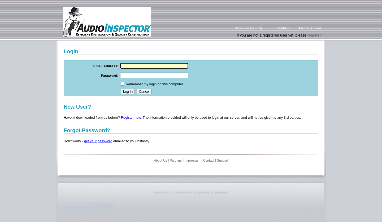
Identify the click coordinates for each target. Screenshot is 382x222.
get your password (98, 141)
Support (222, 160)
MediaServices (310, 28)
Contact (283, 28)
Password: (109, 76)
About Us (160, 160)
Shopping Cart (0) (248, 28)
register (314, 35)
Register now (131, 117)
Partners (176, 160)
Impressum (192, 160)
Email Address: (105, 66)
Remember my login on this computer (154, 84)
